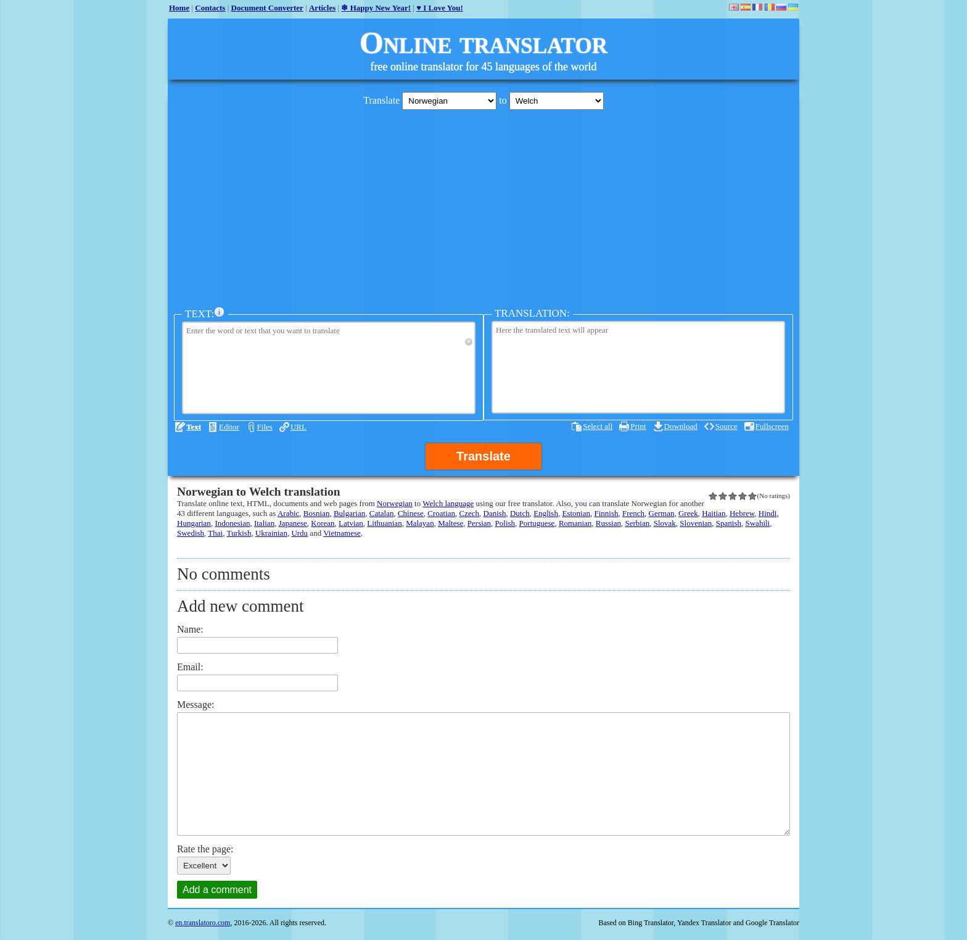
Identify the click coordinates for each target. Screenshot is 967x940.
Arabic (288, 513)
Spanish (728, 523)
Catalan (381, 513)
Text (193, 426)
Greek (688, 513)
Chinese (411, 513)
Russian (608, 523)
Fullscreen (772, 426)
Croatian (441, 513)
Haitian (713, 513)
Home (179, 7)
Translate (483, 456)
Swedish (190, 533)
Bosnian (316, 513)
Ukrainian (271, 533)
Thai (215, 533)
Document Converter (267, 7)
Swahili (758, 523)
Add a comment (217, 889)
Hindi (768, 513)
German (662, 513)
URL (298, 426)
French (633, 513)
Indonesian (232, 523)
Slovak (665, 523)
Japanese (293, 523)
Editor (229, 426)
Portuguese (537, 523)
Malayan (420, 523)
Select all (597, 426)
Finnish (606, 513)
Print (638, 426)
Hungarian (194, 523)
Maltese (450, 523)
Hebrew (742, 513)
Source (726, 426)
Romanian (575, 523)
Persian (479, 523)
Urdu (299, 533)
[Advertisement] (483, 205)
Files (265, 426)
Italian (264, 523)
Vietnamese (342, 533)
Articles (322, 7)
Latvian (351, 523)
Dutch (520, 513)
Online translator (483, 42)
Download (680, 426)
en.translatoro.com (202, 922)
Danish (495, 513)
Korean (322, 523)
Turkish (238, 533)
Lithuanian (384, 523)
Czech (469, 513)
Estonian (576, 513)
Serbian (637, 523)
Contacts (210, 7)
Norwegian (395, 503)
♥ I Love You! (439, 7)
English (545, 513)
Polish (505, 523)
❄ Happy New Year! (376, 7)
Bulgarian (349, 513)
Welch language (448, 503)
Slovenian (696, 523)
